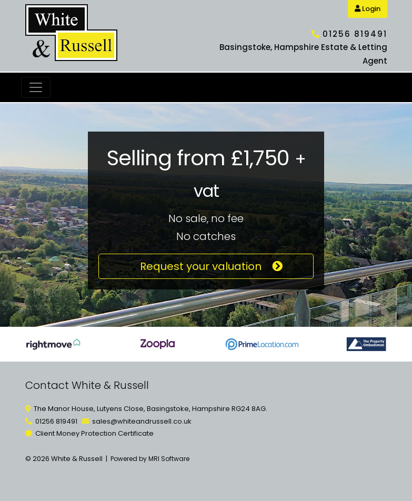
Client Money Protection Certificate (94, 433)
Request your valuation (206, 266)
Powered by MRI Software (149, 458)
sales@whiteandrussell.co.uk (142, 421)
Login (367, 9)
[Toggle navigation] (36, 87)
